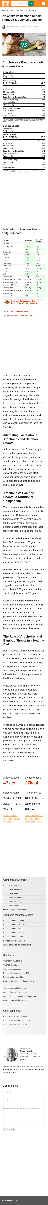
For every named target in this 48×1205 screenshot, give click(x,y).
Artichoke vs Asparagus (12, 885)
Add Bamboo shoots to (20, 316)
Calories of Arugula (10, 965)
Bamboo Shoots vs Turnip (13, 933)
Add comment (9, 1129)
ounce (10, 818)
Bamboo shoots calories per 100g (16, 973)
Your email (6, 1100)
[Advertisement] (24, 201)
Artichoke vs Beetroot (11, 893)
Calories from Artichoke (12, 961)
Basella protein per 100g (13, 977)
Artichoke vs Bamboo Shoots (26, 10)
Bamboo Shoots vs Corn (13, 937)
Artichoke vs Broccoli (11, 906)
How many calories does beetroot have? (19, 981)
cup (4, 821)
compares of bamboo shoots (20, 945)
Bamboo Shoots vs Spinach (14, 941)
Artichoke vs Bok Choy (12, 902)
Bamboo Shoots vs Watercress (15, 929)
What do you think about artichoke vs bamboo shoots (21, 1109)
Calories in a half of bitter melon (16, 988)
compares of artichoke (18, 910)
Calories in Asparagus (12, 969)
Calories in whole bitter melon (15, 992)
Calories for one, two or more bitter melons (20, 996)
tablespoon (28, 821)
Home (4, 10)
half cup (39, 821)
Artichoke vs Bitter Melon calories (16, 1020)
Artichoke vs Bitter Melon (13, 898)
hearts (9, 821)
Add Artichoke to (17, 311)
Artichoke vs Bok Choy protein (15, 1024)
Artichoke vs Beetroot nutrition (15, 1016)
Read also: (24, 302)
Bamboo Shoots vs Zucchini (14, 925)
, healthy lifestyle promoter (23, 27)
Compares (11, 10)
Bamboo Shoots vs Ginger (13, 921)
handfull (36, 818)
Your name (7, 1092)
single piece (16, 818)
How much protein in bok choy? (15, 1000)
